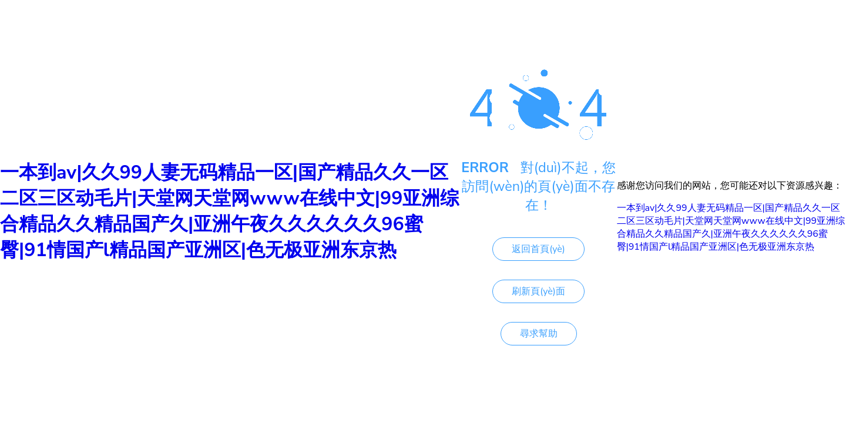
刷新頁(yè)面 (538, 291)
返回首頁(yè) (538, 249)
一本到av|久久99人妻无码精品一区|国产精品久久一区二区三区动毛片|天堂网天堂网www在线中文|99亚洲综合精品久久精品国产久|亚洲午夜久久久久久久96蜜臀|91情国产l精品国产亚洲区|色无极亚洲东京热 (229, 211)
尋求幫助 (539, 333)
